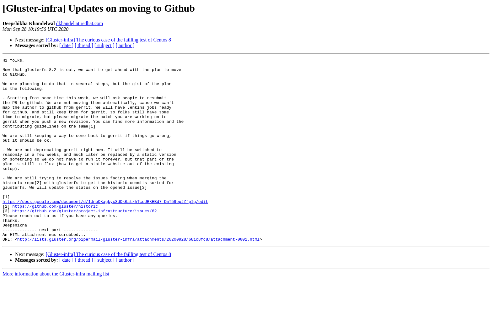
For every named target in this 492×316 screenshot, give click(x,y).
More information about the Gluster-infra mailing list (56, 310)
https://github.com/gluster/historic (55, 236)
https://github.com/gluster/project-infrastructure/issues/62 (84, 242)
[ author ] (125, 45)
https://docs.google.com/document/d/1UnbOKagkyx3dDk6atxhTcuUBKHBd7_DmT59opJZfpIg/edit (105, 230)
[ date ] (66, 45)
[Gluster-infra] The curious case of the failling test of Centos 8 (108, 39)
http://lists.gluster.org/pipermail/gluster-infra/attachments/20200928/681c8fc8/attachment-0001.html (138, 276)
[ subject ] (104, 45)
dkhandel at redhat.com (79, 23)
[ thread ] (84, 45)
